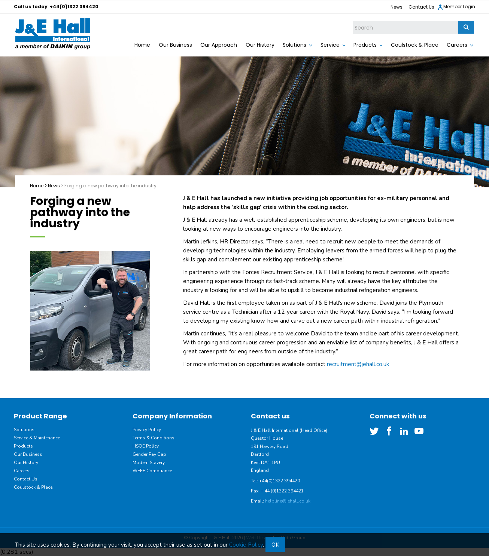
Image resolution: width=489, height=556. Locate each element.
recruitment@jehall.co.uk (358, 364)
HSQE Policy (146, 446)
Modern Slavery (149, 463)
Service (330, 45)
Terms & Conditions (153, 438)
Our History (260, 45)
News (397, 7)
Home (142, 45)
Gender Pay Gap (149, 454)
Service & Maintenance (37, 438)
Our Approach (218, 45)
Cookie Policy (246, 545)
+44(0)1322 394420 (74, 6)
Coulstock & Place (414, 45)
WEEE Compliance (152, 471)
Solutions (294, 45)
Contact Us (421, 7)
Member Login (456, 7)
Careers (457, 45)
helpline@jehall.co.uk (287, 501)
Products (365, 45)
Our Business (175, 45)
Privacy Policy (147, 430)
